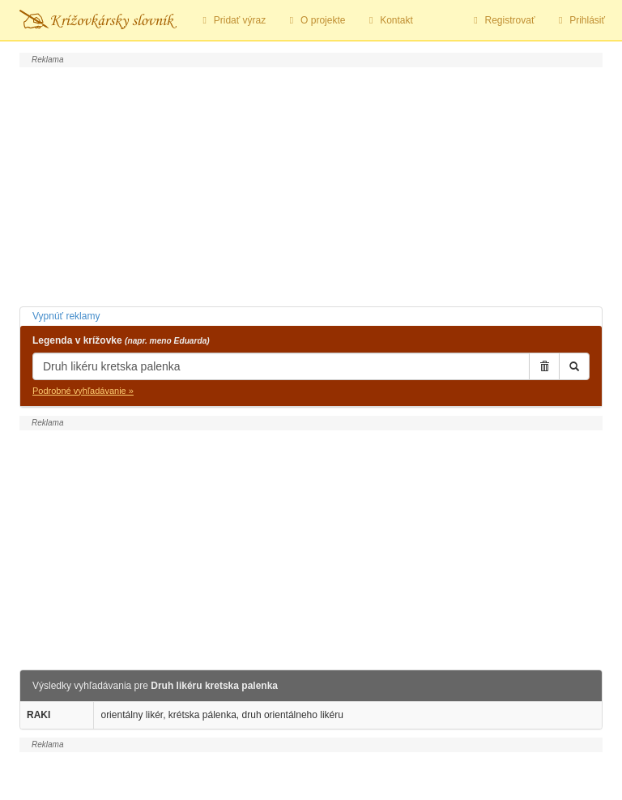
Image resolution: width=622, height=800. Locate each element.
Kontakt (388, 20)
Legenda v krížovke (121, 340)
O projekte (315, 20)
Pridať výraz (232, 20)
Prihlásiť (579, 20)
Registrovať (502, 20)
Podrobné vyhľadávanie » (83, 391)
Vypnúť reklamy (66, 316)
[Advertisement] (311, 184)
